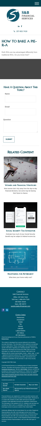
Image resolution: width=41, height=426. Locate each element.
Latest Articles (20, 331)
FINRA (25, 369)
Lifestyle (20, 328)
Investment (20, 320)
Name (7, 94)
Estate (20, 322)
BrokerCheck (5, 338)
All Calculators (20, 335)
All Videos (20, 333)
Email (7, 107)
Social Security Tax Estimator (20, 230)
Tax (20, 324)
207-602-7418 (20, 31)
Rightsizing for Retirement (20, 274)
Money (20, 326)
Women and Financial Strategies (20, 185)
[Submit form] (9, 139)
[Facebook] (21, 26)
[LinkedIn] (18, 26)
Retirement (20, 317)
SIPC (21, 369)
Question (7, 120)
